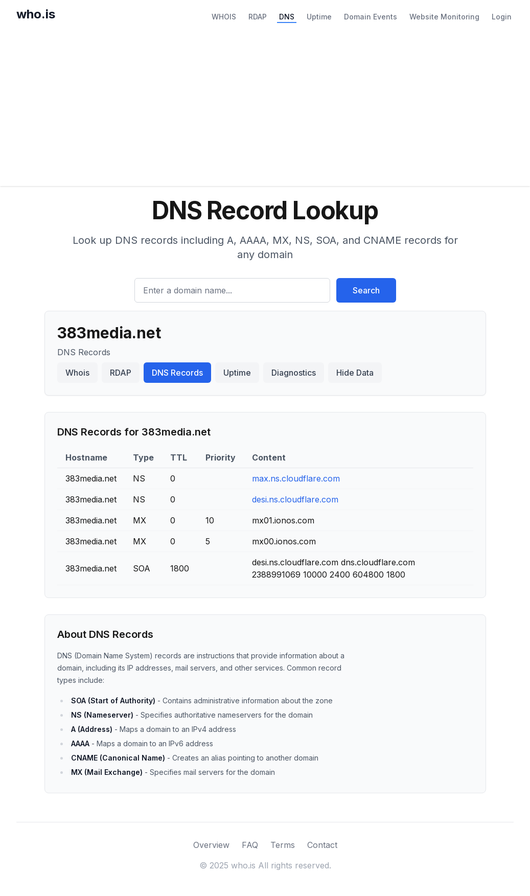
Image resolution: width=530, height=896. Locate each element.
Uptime (319, 16)
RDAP (257, 16)
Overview (211, 845)
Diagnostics (293, 372)
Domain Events (370, 16)
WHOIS (224, 16)
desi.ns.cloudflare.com (295, 499)
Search (366, 290)
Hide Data (355, 372)
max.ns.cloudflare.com (296, 478)
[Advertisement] (265, 109)
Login (502, 16)
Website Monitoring (444, 16)
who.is (35, 14)
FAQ (250, 845)
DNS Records (177, 372)
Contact (322, 845)
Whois (77, 372)
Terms (282, 845)
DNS (286, 16)
